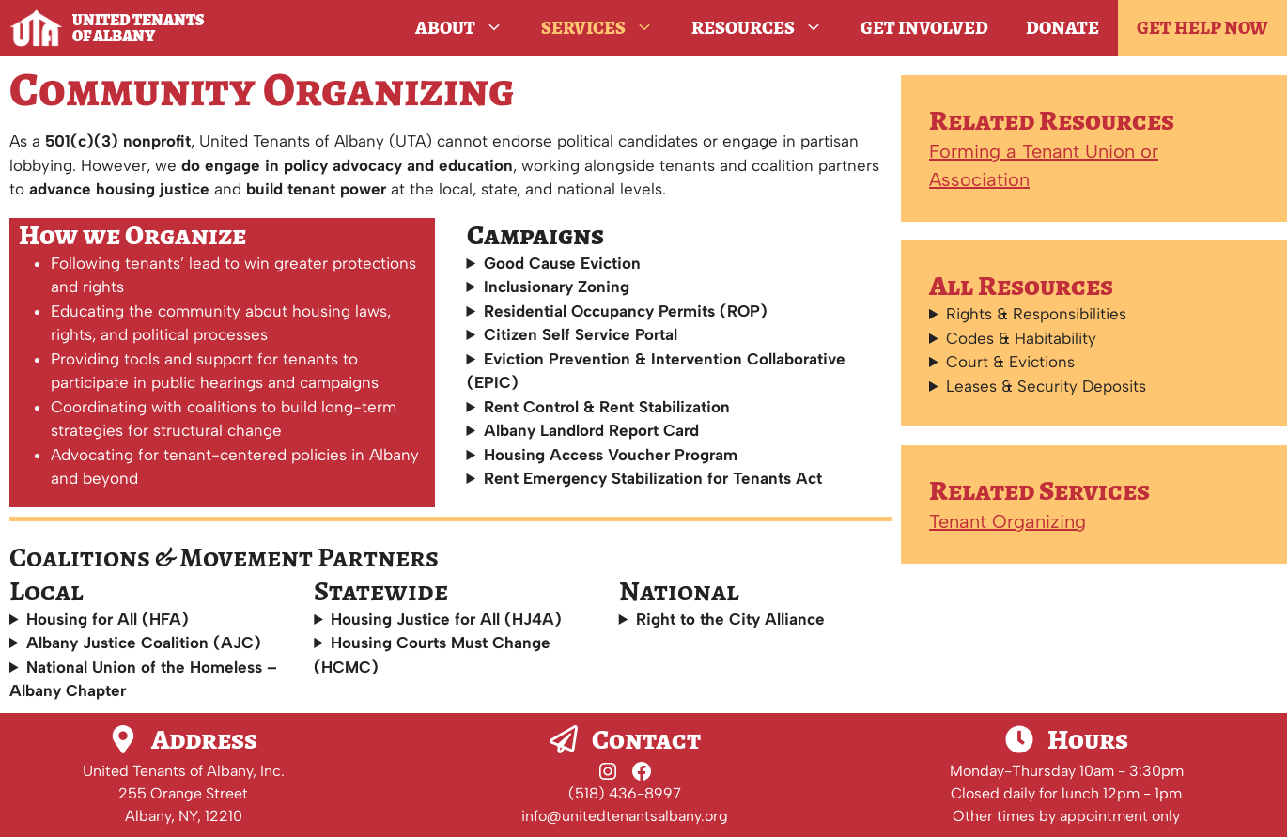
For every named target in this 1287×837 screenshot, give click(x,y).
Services (607, 28)
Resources (766, 28)
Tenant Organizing (1007, 521)
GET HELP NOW (1202, 27)
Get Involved (924, 27)
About (468, 28)
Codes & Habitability (1021, 338)
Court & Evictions (1010, 361)
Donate (1062, 27)
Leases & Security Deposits (1046, 386)
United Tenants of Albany (138, 28)
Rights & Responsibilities (1036, 313)
